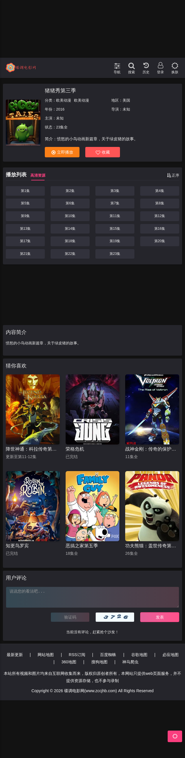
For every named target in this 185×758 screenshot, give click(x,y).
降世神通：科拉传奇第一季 (33, 449)
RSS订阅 (77, 654)
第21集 (25, 254)
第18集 (70, 241)
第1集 (25, 191)
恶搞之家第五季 (82, 545)
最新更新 (15, 654)
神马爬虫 (130, 662)
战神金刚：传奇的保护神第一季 (152, 449)
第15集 (115, 229)
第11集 (115, 216)
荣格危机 (75, 449)
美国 (126, 100)
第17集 (25, 241)
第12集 (159, 216)
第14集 (70, 229)
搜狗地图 (99, 662)
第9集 (25, 216)
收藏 (103, 152)
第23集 (115, 254)
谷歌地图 (139, 654)
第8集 (159, 203)
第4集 (159, 191)
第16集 (159, 229)
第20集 (159, 241)
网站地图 (46, 654)
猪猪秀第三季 (60, 91)
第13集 (25, 229)
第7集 (114, 203)
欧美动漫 (63, 100)
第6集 (70, 203)
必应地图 (170, 654)
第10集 (70, 216)
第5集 (25, 203)
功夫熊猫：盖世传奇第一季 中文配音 (152, 545)
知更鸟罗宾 (17, 545)
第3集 (114, 191)
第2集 (70, 191)
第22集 (70, 254)
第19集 (115, 241)
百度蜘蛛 (108, 654)
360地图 (69, 662)
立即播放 (62, 152)
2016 (60, 109)
